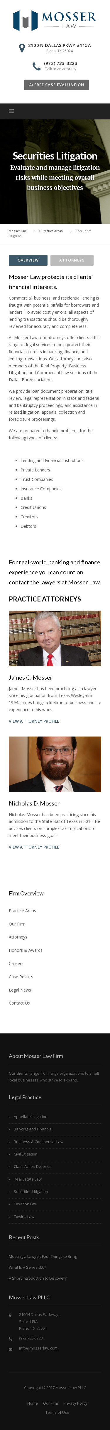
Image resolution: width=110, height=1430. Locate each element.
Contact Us (19, 1003)
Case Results (21, 976)
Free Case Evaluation (56, 84)
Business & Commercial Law (38, 1141)
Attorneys (72, 260)
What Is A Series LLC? (27, 1267)
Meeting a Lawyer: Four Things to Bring (43, 1256)
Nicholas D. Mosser (34, 803)
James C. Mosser (31, 677)
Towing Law (24, 1216)
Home (32, 1403)
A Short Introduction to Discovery (38, 1278)
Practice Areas (22, 910)
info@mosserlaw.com (38, 1348)
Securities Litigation (31, 1191)
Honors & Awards (26, 950)
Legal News (20, 990)
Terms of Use (57, 1412)
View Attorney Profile (34, 721)
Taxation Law (25, 1204)
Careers (16, 963)
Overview (28, 260)
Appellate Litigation (31, 1116)
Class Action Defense (33, 1166)
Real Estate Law (28, 1179)
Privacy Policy (75, 1403)
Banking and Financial (33, 1129)
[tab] (28, 260)
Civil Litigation (26, 1154)
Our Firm (17, 924)
